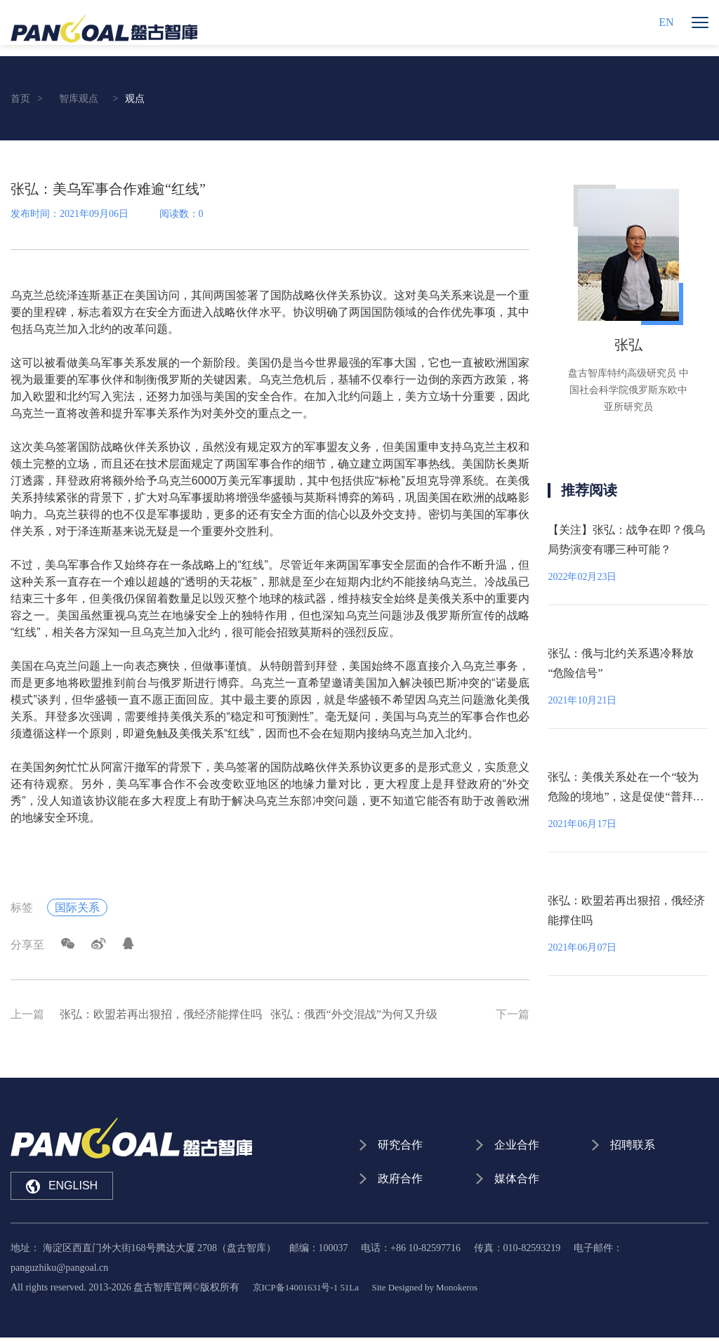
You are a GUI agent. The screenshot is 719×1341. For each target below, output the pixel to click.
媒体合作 (517, 1181)
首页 (20, 98)
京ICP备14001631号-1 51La (310, 1291)
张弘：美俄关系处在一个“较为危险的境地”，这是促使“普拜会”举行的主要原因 (623, 796)
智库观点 (78, 98)
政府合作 (400, 1181)
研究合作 (400, 1145)
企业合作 (517, 1145)
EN (666, 28)
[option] (628, 300)
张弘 (628, 344)
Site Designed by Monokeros (438, 1291)
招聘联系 (633, 1145)
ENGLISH (62, 1187)
